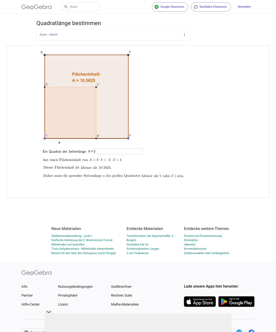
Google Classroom (169, 7)
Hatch (53, 34)
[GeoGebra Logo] (36, 7)
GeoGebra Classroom (210, 7)
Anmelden (244, 6)
